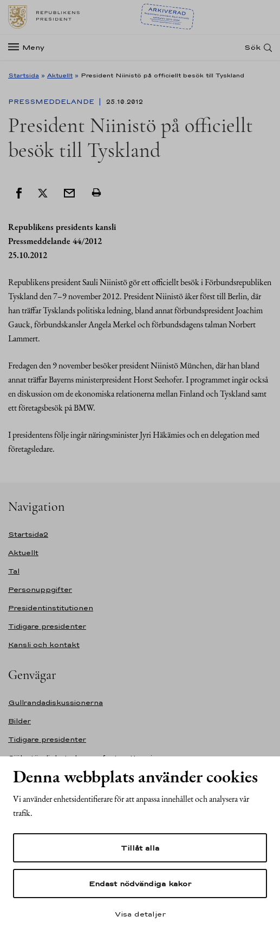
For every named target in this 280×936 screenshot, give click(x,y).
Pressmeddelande (52, 101)
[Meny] (29, 47)
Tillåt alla (140, 848)
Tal (13, 571)
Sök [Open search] (252, 47)
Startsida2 (28, 534)
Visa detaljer (140, 914)
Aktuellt (60, 75)
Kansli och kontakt (44, 644)
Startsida (23, 75)
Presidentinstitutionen (50, 607)
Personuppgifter (40, 589)
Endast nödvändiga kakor (140, 883)
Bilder (19, 721)
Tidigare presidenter (47, 626)
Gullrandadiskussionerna (55, 702)
